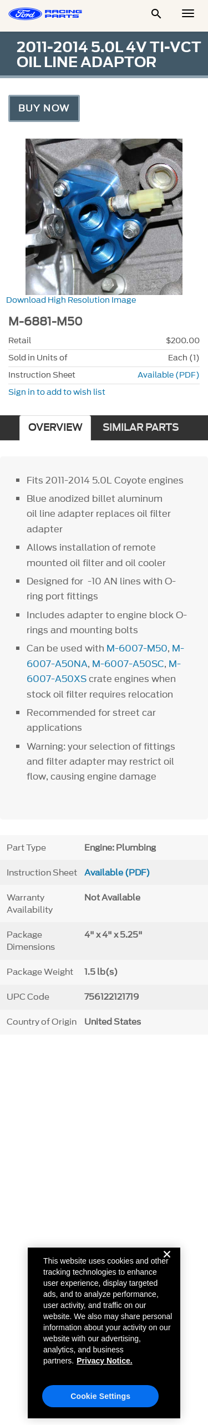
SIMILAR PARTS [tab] (141, 428)
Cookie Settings (100, 1399)
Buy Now (44, 108)
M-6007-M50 (137, 648)
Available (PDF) (169, 375)
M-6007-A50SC (128, 663)
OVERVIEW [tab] (55, 428)
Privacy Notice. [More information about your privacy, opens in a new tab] (104, 1364)
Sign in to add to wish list (56, 392)
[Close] (167, 1266)
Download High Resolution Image (71, 300)
